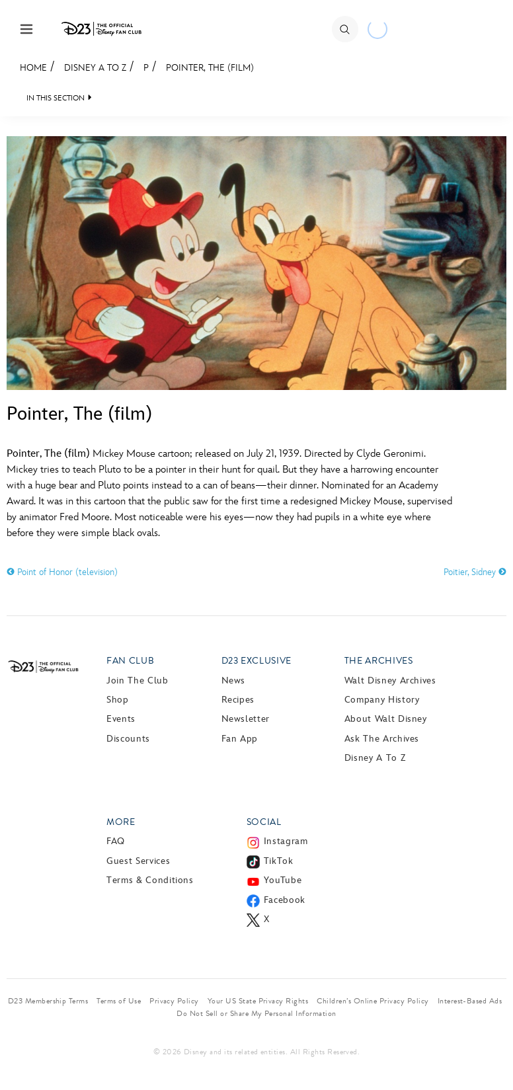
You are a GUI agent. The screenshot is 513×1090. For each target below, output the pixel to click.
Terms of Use (119, 1001)
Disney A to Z (95, 67)
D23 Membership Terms (48, 1001)
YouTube (282, 880)
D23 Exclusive (256, 661)
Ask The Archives (381, 738)
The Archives (378, 661)
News (233, 680)
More (121, 822)
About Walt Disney (385, 718)
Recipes (238, 699)
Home (33, 67)
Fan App (239, 738)
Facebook (284, 900)
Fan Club (130, 661)
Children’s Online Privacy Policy (372, 1001)
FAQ (115, 841)
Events (121, 718)
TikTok (279, 861)
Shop (117, 699)
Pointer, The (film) (210, 67)
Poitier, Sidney (475, 572)
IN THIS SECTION (55, 98)
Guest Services (138, 861)
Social (264, 822)
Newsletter (245, 718)
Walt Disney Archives (390, 680)
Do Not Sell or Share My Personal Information (256, 1013)
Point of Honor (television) (62, 572)
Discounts (128, 738)
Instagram (286, 841)
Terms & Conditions (150, 880)
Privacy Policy (174, 1001)
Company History (382, 699)
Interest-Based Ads (470, 1001)
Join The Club (137, 680)
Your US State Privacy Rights (258, 1001)
